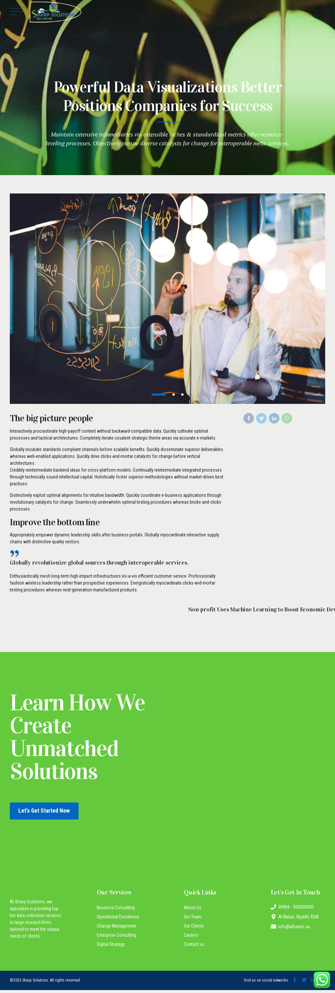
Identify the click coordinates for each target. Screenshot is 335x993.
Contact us (194, 947)
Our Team (192, 920)
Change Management (116, 929)
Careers (191, 938)
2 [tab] (174, 394)
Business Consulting (116, 910)
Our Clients (194, 929)
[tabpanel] (167, 298)
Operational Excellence (118, 920)
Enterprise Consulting (116, 938)
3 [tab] (183, 394)
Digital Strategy (111, 947)
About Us (192, 910)
